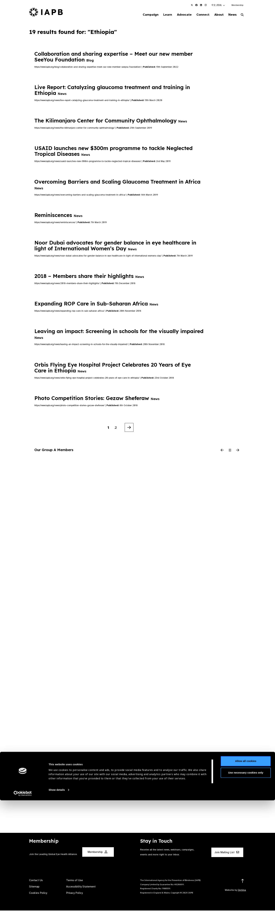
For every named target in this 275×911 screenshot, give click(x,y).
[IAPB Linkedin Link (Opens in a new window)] (201, 5)
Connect (199, 15)
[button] (218, 5)
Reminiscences (58, 215)
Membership (237, 5)
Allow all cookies (245, 871)
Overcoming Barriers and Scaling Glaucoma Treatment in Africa (117, 185)
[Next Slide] (237, 451)
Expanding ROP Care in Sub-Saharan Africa (96, 304)
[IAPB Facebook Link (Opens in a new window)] (196, 5)
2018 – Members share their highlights (89, 276)
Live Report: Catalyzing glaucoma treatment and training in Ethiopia (112, 90)
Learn (162, 15)
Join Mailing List (226, 853)
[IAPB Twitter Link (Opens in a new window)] (191, 5)
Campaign (144, 15)
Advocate (179, 15)
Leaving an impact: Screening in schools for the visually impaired (118, 334)
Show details (57, 900)
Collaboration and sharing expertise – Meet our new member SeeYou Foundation (113, 57)
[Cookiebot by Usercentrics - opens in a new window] (22, 904)
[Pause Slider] (230, 451)
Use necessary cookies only (245, 883)
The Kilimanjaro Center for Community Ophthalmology (110, 121)
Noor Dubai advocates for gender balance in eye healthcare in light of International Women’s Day (115, 246)
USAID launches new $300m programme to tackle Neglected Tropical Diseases (113, 151)
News (231, 15)
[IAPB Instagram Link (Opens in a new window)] (205, 5)
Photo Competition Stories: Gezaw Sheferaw (96, 398)
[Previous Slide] (222, 451)
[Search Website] (242, 15)
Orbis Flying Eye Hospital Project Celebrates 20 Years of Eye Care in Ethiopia (112, 368)
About (216, 15)
